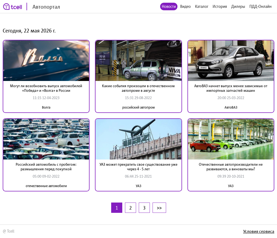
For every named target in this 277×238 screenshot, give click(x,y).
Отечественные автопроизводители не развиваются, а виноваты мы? (231, 166)
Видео (185, 6)
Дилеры (238, 6)
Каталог (201, 6)
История (220, 6)
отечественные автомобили (46, 186)
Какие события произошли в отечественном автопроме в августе (138, 88)
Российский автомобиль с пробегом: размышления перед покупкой (46, 166)
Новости (169, 6)
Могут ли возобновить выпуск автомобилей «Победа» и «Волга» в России (46, 88)
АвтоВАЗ (231, 107)
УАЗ (138, 186)
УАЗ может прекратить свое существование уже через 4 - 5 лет (138, 166)
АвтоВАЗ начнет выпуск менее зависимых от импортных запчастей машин (230, 88)
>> (159, 208)
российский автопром (138, 107)
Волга (46, 107)
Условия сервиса (258, 231)
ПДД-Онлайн (260, 6)
